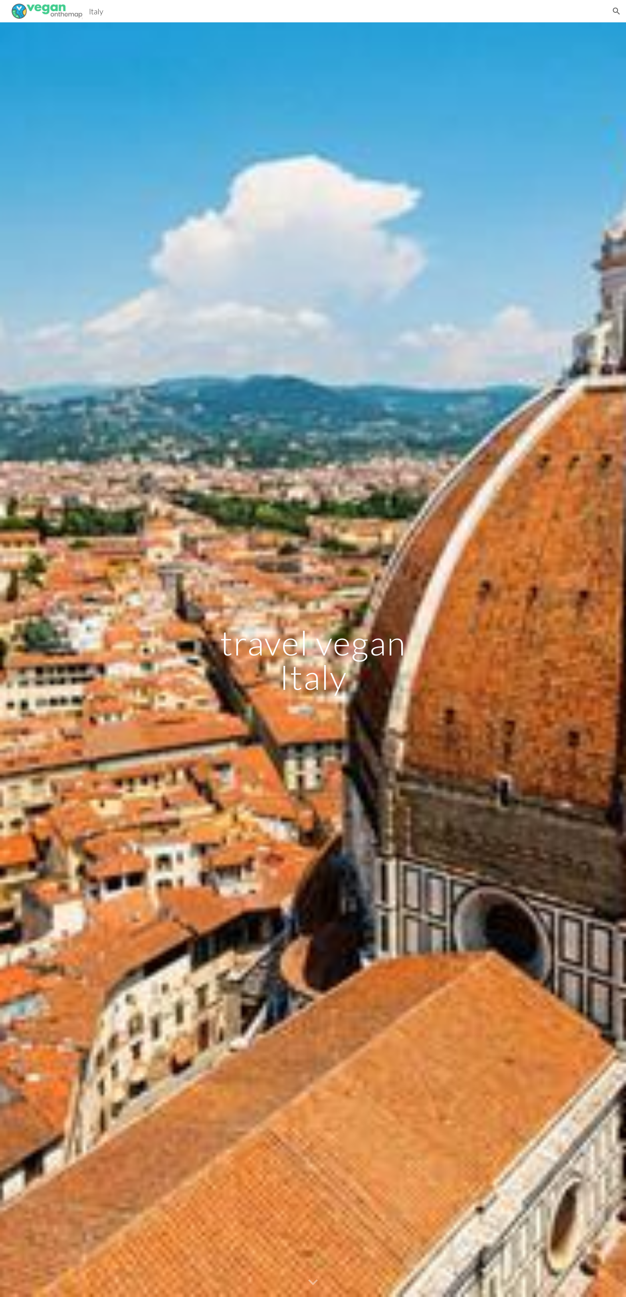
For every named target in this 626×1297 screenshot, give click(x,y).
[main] (313, 659)
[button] (616, 11)
